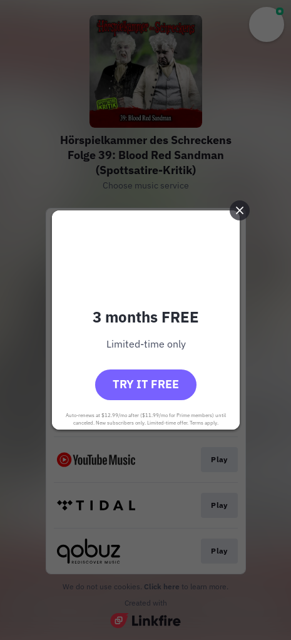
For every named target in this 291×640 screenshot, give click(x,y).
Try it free (146, 384)
